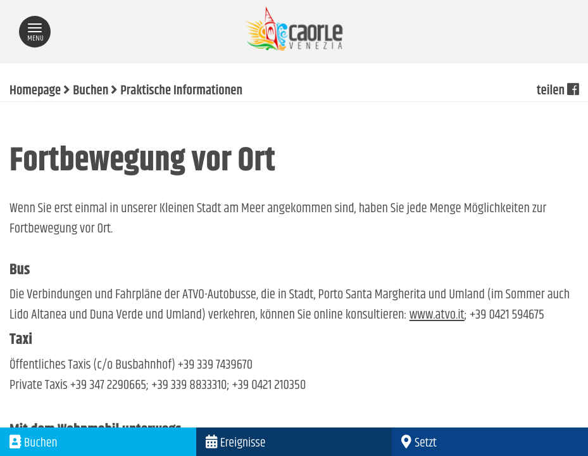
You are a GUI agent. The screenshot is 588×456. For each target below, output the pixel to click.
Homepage (35, 91)
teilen (558, 91)
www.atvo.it (437, 315)
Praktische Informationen (181, 91)
